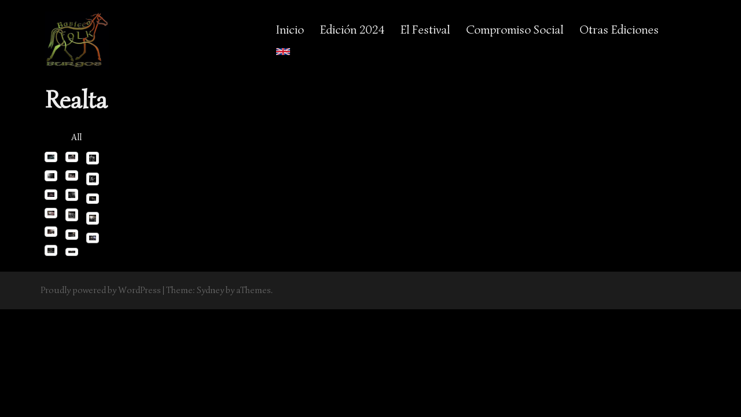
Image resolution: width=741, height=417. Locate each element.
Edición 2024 (352, 29)
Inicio (290, 29)
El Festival (425, 29)
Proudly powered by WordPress (101, 290)
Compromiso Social (514, 29)
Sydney (210, 290)
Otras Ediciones (619, 29)
